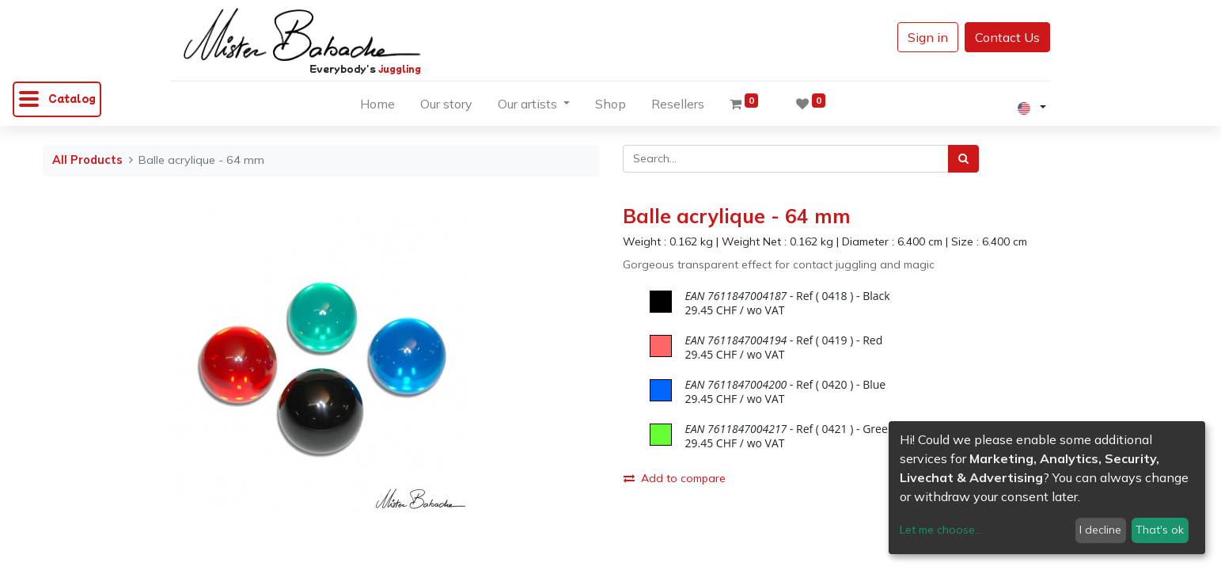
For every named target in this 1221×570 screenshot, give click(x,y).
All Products (87, 160)
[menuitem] (377, 107)
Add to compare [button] (675, 478)
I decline (1100, 529)
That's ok (1160, 529)
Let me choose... (941, 529)
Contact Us (1007, 37)
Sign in (928, 37)
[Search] (963, 159)
